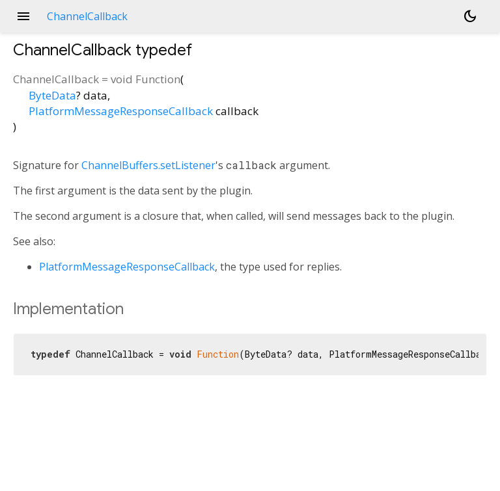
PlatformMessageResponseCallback (121, 110)
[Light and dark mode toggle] (470, 16)
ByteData (52, 95)
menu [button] (23, 16)
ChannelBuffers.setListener (148, 165)
